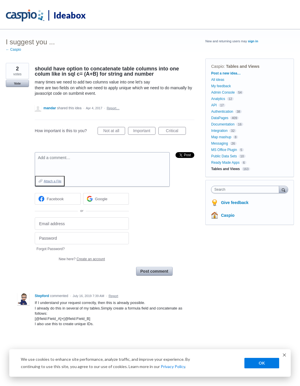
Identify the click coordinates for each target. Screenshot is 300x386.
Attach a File (52, 181)
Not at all (114, 131)
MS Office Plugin (224, 150)
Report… (113, 108)
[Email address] (82, 223)
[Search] (283, 189)
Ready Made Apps (225, 163)
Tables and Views (242, 66)
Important (144, 131)
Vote (17, 83)
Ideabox (70, 15)
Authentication (222, 112)
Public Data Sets (224, 156)
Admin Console (223, 92)
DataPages (219, 118)
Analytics (218, 99)
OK (262, 362)
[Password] (82, 238)
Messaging (219, 143)
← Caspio (13, 50)
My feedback (221, 86)
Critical (176, 131)
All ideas (217, 80)
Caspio (217, 66)
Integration (219, 131)
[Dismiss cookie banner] (284, 355)
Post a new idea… (226, 73)
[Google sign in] (106, 199)
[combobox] (246, 189)
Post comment (154, 271)
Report (113, 296)
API (214, 105)
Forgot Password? (50, 249)
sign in (253, 41)
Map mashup (221, 137)
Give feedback (234, 202)
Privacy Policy (173, 366)
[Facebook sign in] (58, 199)
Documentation (223, 124)
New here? (82, 259)
